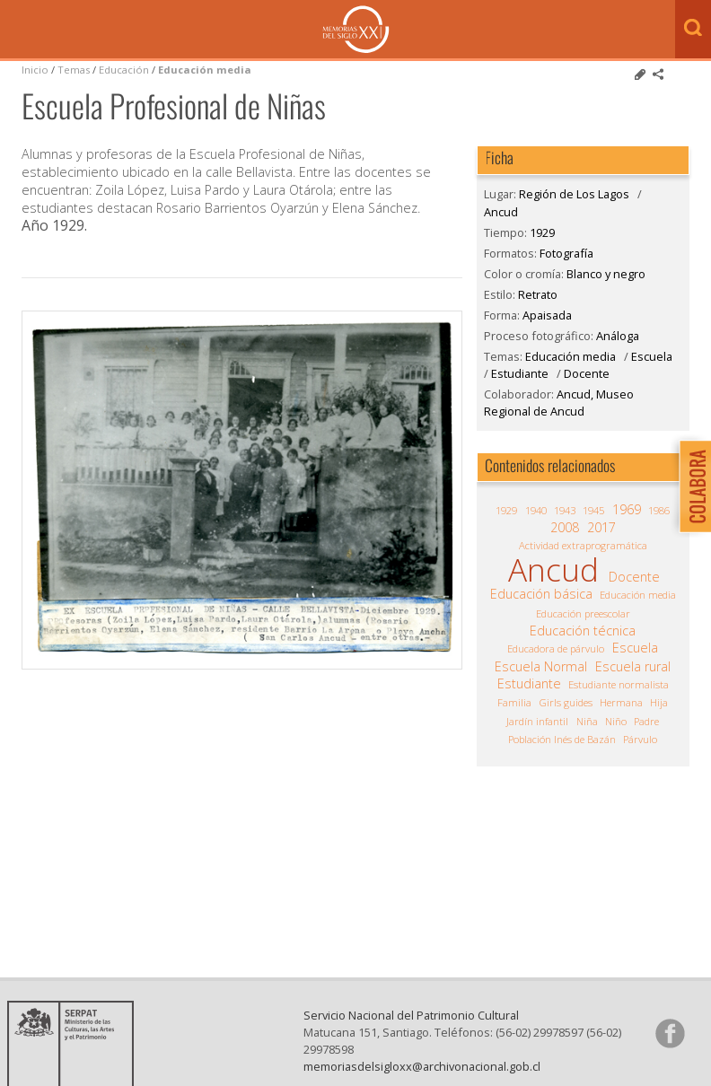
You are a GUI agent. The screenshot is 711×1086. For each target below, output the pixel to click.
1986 (659, 510)
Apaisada (547, 315)
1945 (593, 510)
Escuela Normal (541, 667)
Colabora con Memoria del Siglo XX (691, 486)
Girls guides (566, 702)
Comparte (658, 74)
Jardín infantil (537, 721)
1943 (564, 510)
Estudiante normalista (618, 684)
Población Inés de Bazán (562, 739)
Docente (587, 373)
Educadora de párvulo (555, 648)
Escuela (651, 356)
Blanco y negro (605, 274)
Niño (616, 721)
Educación (125, 69)
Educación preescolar (583, 613)
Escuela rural (633, 667)
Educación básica (541, 594)
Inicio (35, 69)
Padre (646, 721)
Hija (659, 702)
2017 (601, 528)
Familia (514, 702)
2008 (564, 528)
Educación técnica (583, 631)
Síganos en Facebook (670, 1047)
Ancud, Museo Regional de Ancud (559, 402)
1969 (626, 510)
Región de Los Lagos (574, 194)
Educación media (204, 69)
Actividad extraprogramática (583, 545)
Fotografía (566, 253)
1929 (542, 232)
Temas (73, 69)
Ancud (501, 212)
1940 (536, 510)
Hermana (621, 702)
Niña (587, 721)
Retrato (537, 294)
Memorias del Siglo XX (356, 29)
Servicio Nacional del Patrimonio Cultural (411, 1029)
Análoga (617, 336)
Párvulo (640, 739)
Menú (18, 30)
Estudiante (520, 373)
